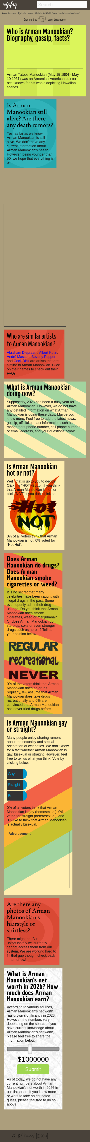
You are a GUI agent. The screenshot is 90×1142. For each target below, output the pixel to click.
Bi (9, 795)
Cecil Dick (21, 361)
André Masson (18, 357)
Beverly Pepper (43, 357)
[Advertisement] (35, 264)
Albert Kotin (48, 353)
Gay (11, 774)
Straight (14, 784)
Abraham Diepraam (22, 353)
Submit (33, 1069)
